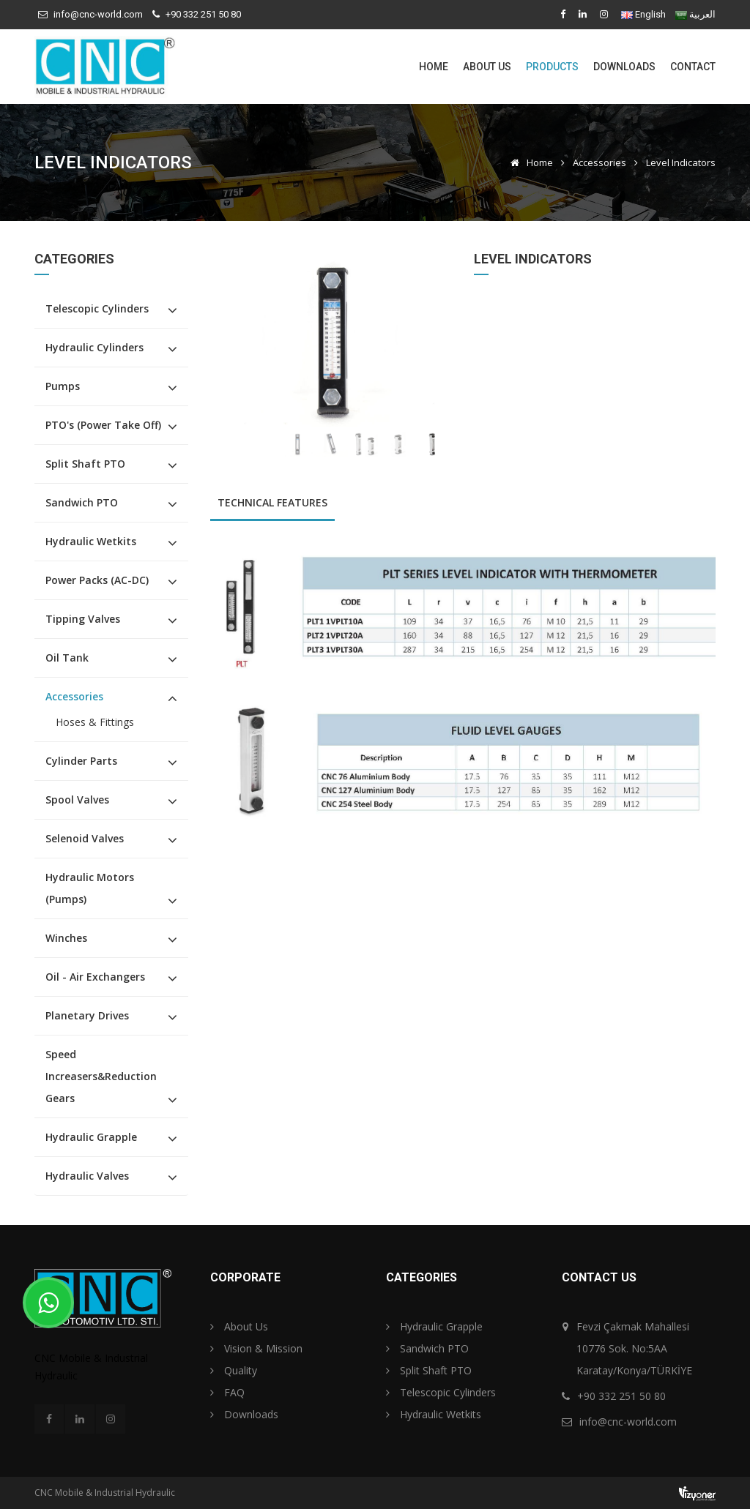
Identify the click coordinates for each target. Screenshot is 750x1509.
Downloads (624, 66)
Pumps (62, 386)
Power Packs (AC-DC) (97, 580)
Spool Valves (77, 799)
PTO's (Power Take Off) (103, 425)
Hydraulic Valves (87, 1176)
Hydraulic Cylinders (94, 347)
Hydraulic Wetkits (90, 541)
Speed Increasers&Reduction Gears (101, 1076)
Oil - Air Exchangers (95, 977)
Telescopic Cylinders (97, 308)
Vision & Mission (256, 1348)
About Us (487, 66)
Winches (66, 938)
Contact (693, 66)
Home (433, 66)
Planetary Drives (87, 1015)
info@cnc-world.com (98, 14)
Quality (233, 1370)
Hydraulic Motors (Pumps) (89, 888)
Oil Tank (67, 657)
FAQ (227, 1392)
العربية (702, 14)
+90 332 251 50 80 (203, 14)
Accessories (599, 162)
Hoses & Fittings (95, 722)
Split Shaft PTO (85, 464)
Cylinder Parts (81, 761)
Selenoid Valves (84, 838)
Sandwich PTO (81, 502)
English (650, 14)
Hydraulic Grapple (91, 1137)
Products (552, 66)
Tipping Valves (82, 619)
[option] (331, 341)
